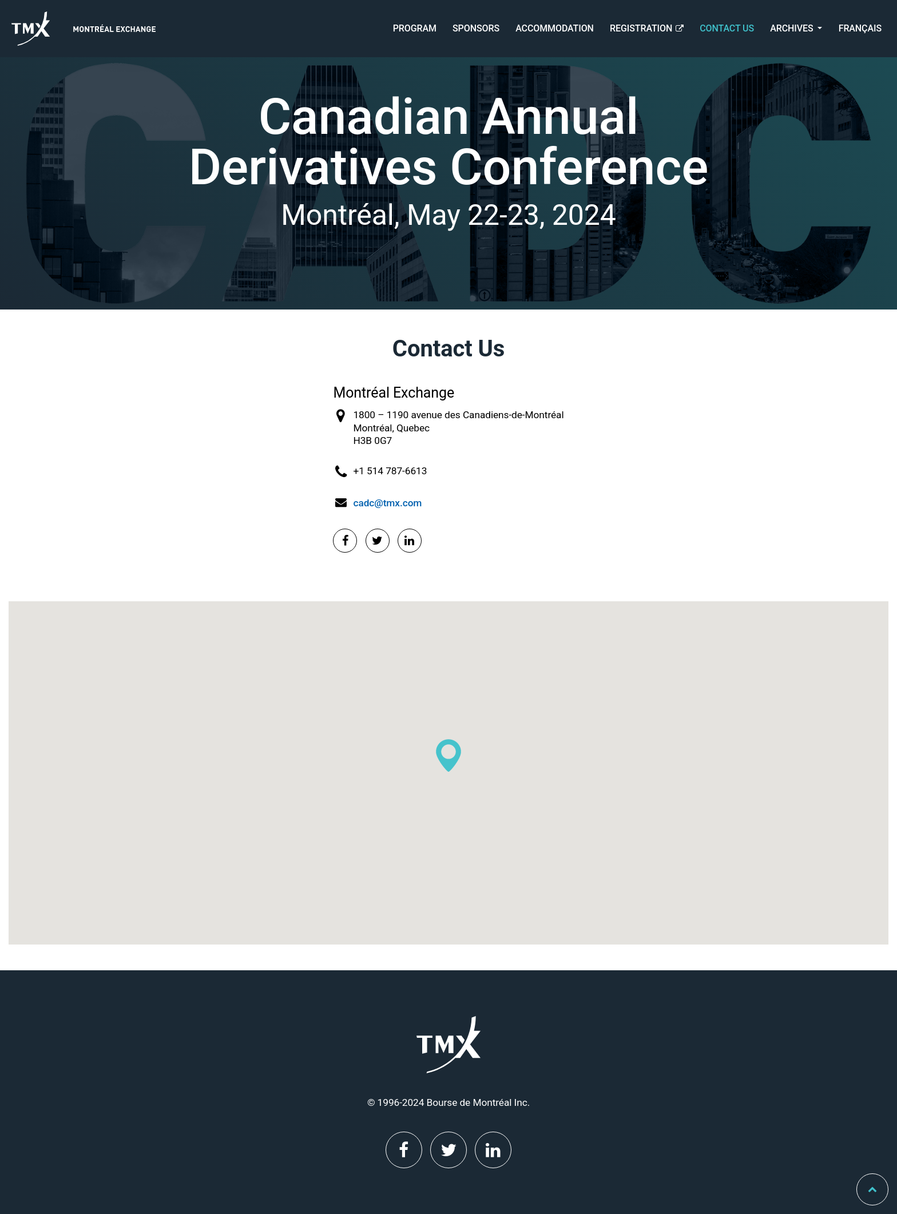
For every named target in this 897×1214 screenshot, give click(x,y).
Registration (647, 28)
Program (414, 28)
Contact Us (727, 28)
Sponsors (476, 28)
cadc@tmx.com (387, 503)
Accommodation (554, 28)
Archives (792, 28)
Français (860, 28)
